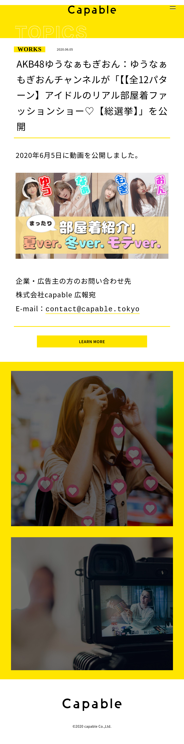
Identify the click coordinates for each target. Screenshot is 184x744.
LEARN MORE (92, 340)
